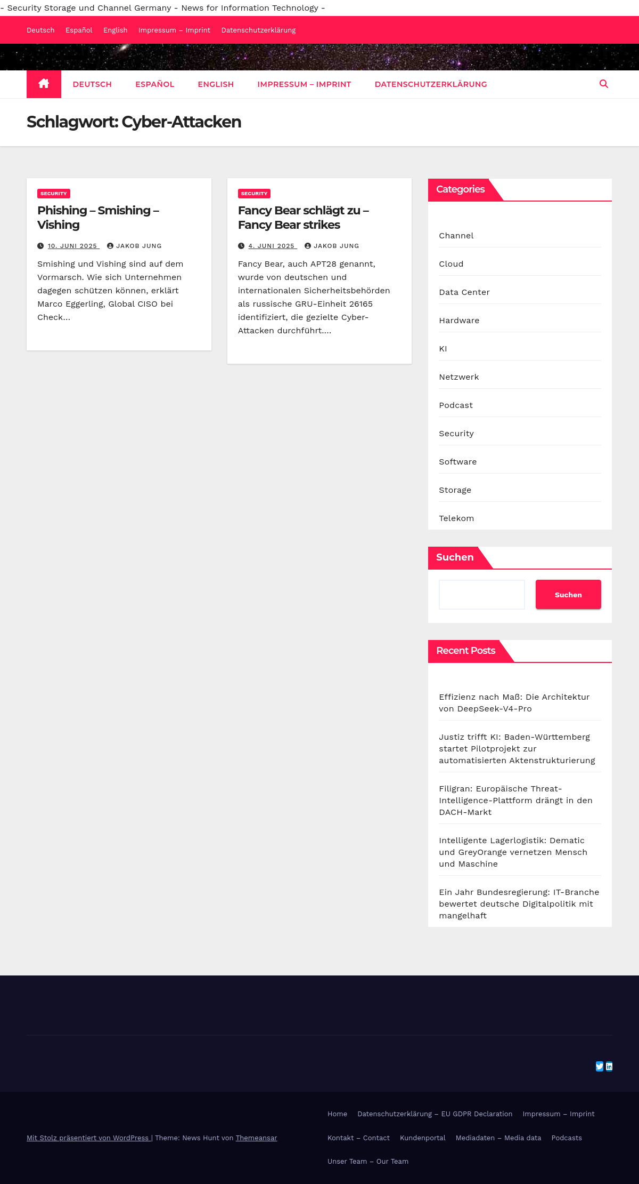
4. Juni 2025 (273, 246)
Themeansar (256, 1138)
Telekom (456, 518)
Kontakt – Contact (358, 1138)
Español (78, 30)
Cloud (451, 264)
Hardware (459, 320)
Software (458, 462)
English (115, 30)
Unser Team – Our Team (367, 1161)
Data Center (464, 292)
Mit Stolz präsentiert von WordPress (89, 1138)
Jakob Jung (134, 246)
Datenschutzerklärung (259, 30)
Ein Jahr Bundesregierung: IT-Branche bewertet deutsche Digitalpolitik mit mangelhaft (519, 904)
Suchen (455, 557)
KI (443, 348)
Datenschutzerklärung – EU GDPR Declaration (434, 1114)
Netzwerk (459, 377)
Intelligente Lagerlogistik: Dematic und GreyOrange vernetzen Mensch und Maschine (513, 852)
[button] (604, 84)
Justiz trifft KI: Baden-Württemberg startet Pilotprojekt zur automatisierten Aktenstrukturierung (517, 748)
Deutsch (41, 30)
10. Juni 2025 (74, 246)
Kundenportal (423, 1138)
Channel (456, 235)
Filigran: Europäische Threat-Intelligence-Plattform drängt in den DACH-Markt (516, 800)
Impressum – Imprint (174, 30)
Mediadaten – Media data (499, 1138)
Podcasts (567, 1138)
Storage (455, 490)
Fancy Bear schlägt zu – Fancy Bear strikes (303, 217)
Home (337, 1114)
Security (53, 193)
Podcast (456, 405)
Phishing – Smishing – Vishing (98, 217)
